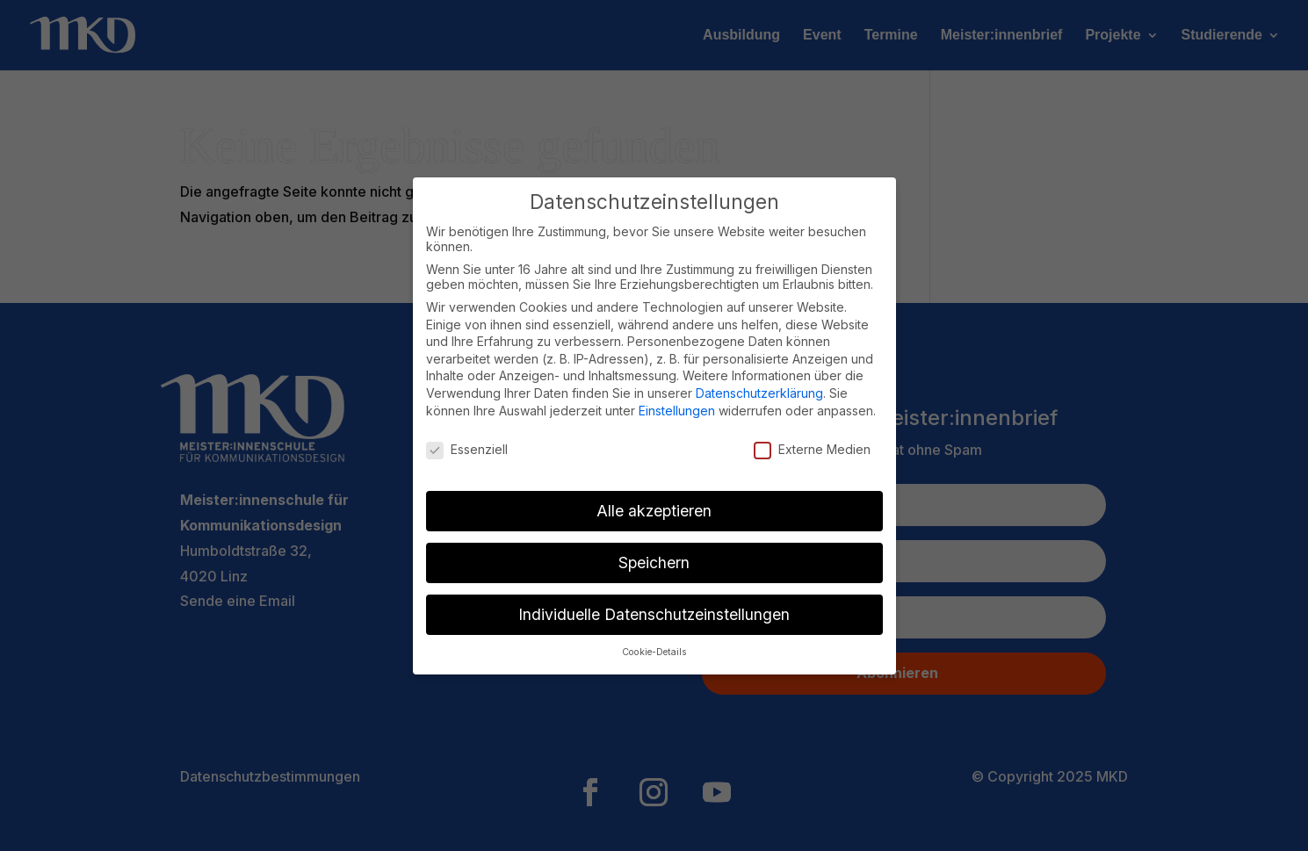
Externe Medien (812, 449)
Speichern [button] (654, 562)
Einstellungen (677, 410)
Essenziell (467, 449)
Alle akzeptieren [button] (654, 510)
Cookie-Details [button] (654, 652)
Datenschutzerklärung (759, 393)
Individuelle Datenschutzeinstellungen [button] (654, 614)
